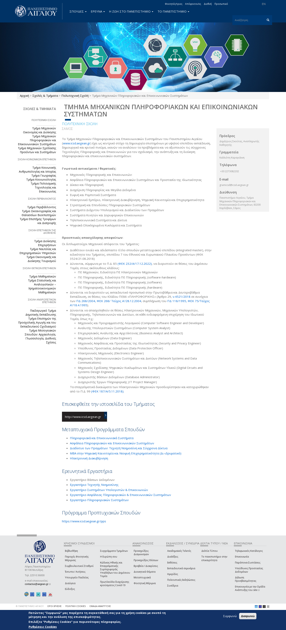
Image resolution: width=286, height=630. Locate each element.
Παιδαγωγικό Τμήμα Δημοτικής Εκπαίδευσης (40, 312)
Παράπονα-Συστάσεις (247, 562)
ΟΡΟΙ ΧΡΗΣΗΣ (54, 606)
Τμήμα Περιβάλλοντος (41, 207)
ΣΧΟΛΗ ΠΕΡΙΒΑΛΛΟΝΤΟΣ (42, 198)
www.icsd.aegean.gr (76, 143)
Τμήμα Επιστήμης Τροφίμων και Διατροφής (38, 221)
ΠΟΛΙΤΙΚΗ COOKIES (75, 606)
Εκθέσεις (172, 562)
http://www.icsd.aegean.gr (83, 417)
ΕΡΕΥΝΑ (98, 11)
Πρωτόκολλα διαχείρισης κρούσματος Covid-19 (114, 583)
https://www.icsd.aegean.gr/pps (84, 521)
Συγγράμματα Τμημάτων (114, 551)
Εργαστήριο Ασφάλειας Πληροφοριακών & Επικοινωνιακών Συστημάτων (120, 495)
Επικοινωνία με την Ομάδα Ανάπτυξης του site (250, 588)
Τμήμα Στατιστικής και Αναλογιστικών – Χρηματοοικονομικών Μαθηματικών (42, 286)
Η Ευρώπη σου (108, 556)
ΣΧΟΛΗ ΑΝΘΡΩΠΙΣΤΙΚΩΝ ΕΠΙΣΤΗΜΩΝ (42, 301)
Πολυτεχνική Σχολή (75, 96)
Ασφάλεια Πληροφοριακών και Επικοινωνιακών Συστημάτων (112, 443)
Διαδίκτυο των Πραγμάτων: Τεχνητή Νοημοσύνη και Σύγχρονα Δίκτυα (118, 448)
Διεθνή (208, 4)
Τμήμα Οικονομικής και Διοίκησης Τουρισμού (41, 259)
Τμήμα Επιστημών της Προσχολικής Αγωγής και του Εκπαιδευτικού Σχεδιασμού (37, 322)
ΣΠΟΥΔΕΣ (78, 11)
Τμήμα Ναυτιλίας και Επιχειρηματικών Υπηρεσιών (37, 251)
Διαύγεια (70, 583)
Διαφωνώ (248, 616)
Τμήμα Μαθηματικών (42, 276)
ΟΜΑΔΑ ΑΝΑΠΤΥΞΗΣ (100, 606)
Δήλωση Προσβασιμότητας (245, 579)
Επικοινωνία (242, 556)
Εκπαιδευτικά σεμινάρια (181, 568)
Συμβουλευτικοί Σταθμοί (79, 566)
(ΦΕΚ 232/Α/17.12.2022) (135, 264)
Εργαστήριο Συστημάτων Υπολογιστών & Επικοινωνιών (109, 490)
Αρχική (24, 96)
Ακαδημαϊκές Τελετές (179, 551)
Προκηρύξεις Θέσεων (146, 560)
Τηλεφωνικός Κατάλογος (249, 551)
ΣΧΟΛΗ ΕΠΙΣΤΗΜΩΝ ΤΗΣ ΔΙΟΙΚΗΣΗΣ (42, 232)
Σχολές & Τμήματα (45, 96)
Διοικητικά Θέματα (145, 571)
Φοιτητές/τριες (173, 4)
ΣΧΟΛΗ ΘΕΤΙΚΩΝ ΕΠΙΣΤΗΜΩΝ (39, 268)
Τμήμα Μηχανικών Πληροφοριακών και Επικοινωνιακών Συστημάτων (37, 140)
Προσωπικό (221, 4)
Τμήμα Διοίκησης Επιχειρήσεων (45, 243)
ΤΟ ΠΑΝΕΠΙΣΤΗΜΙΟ (173, 11)
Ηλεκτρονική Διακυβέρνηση (89, 458)
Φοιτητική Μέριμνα (145, 583)
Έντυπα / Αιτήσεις (75, 571)
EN (264, 4)
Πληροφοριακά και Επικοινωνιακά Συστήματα (101, 438)
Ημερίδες (172, 574)
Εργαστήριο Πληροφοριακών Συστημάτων (99, 500)
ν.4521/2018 (182, 297)
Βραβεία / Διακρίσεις (146, 566)
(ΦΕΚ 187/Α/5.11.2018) (107, 391)
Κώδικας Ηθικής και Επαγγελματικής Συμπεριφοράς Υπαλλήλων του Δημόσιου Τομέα (115, 569)
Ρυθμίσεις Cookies (43, 627)
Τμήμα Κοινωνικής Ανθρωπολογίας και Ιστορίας (37, 169)
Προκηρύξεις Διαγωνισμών (141, 552)
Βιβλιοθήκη (71, 551)
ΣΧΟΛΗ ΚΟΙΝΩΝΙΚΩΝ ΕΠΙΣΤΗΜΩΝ (37, 159)
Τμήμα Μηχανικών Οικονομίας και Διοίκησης (39, 130)
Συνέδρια (172, 585)
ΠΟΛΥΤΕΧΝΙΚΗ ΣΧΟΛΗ (80, 123)
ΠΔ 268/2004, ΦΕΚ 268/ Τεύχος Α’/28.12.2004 (108, 301)
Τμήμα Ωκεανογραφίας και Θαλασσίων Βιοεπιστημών (39, 213)
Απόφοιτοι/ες (193, 4)
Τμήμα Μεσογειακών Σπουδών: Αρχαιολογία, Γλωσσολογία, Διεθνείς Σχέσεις (40, 336)
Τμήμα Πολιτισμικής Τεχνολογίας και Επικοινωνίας (43, 187)
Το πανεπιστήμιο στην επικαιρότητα (214, 558)
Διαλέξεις (172, 556)
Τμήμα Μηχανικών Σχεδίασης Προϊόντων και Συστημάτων (37, 150)
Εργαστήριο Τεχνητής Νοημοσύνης (94, 485)
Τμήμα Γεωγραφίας (43, 175)
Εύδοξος (70, 589)
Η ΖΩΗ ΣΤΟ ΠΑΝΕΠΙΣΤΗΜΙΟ (131, 11)
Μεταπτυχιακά (142, 577)
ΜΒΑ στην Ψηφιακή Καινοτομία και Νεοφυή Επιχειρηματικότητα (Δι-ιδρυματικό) (125, 453)
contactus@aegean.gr (38, 584)
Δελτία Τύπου (209, 551)
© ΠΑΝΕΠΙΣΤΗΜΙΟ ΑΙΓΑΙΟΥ (30, 606)
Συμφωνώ (230, 616)
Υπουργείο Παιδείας (77, 577)
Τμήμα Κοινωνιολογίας (41, 179)
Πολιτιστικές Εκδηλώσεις (181, 580)
